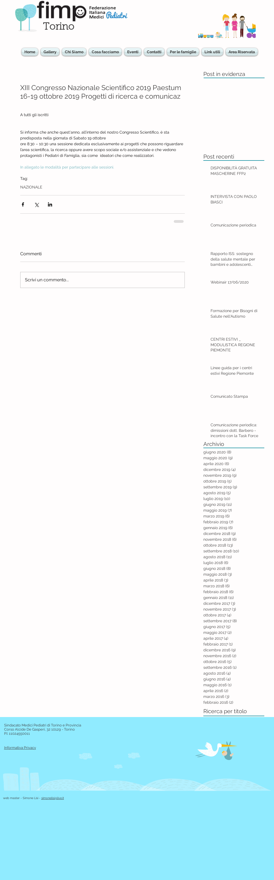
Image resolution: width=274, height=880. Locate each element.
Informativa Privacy (20, 748)
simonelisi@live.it (52, 798)
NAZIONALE (31, 187)
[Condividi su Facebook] (22, 204)
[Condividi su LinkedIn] (50, 204)
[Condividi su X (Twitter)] (36, 204)
